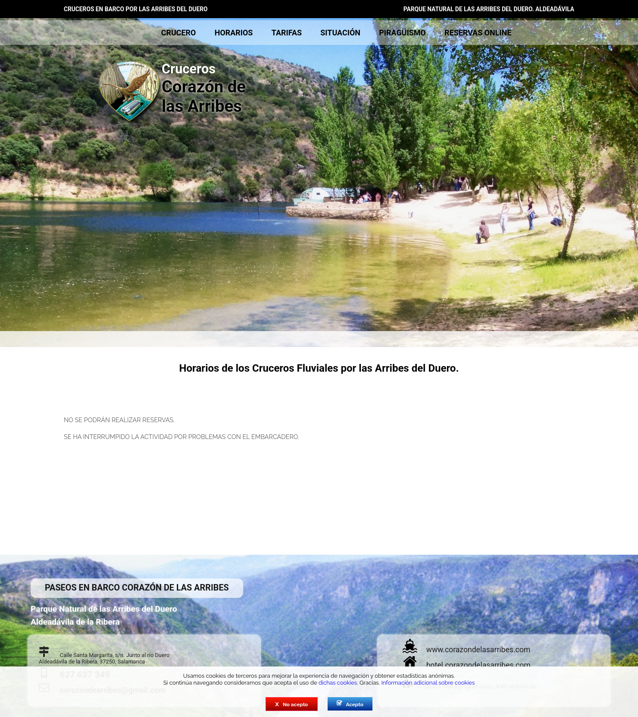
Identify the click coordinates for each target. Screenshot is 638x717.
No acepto (291, 704)
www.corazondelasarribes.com (478, 649)
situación (340, 32)
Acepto (350, 704)
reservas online (477, 32)
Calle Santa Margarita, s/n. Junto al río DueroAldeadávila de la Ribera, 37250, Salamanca (104, 658)
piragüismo (402, 32)
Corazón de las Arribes (183, 88)
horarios (234, 32)
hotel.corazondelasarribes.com (478, 665)
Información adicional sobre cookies (428, 682)
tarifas (287, 32)
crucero (178, 32)
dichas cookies (338, 682)
